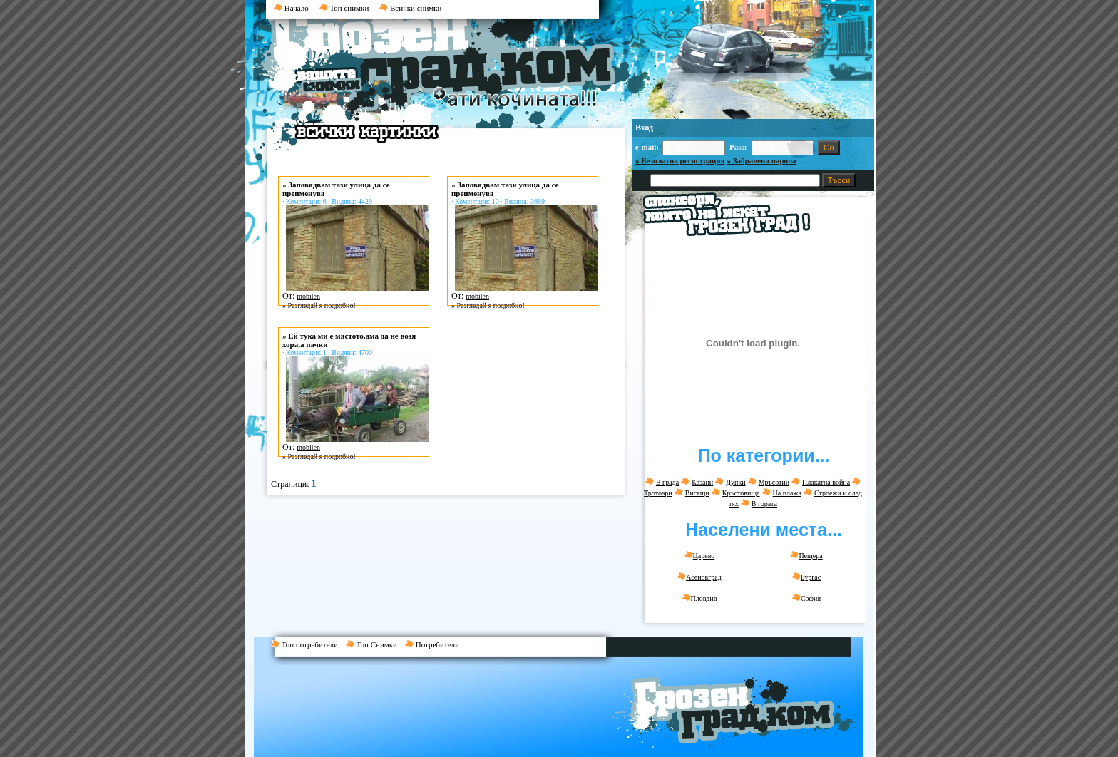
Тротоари (658, 493)
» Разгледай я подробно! (319, 305)
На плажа (787, 493)
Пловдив (699, 598)
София (806, 598)
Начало (291, 8)
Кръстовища (741, 493)
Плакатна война (826, 482)
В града (667, 482)
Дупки (735, 482)
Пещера (806, 555)
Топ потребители (308, 644)
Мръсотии (774, 482)
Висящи (697, 493)
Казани (702, 482)
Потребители (435, 644)
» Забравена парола (761, 160)
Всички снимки (410, 8)
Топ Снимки (375, 644)
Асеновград (699, 576)
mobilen (308, 296)
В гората (764, 504)
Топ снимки (344, 8)
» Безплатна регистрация (680, 160)
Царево (699, 555)
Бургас (806, 576)
